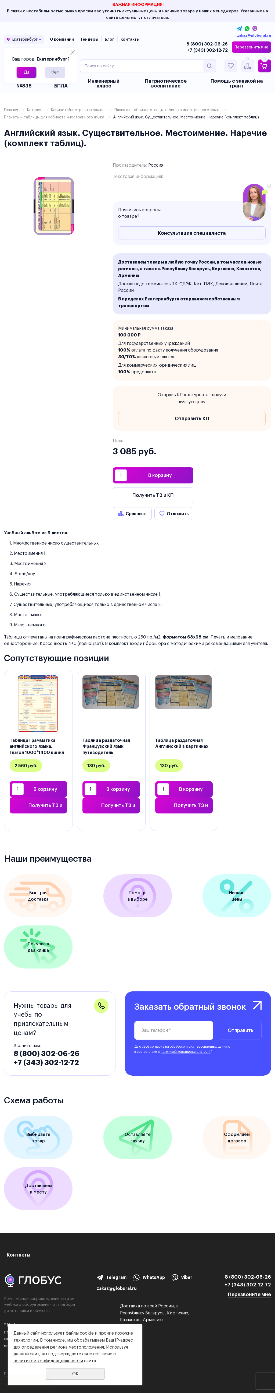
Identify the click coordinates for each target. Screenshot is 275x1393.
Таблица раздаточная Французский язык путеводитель (106, 746)
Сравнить (136, 513)
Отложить (178, 513)
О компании (62, 39)
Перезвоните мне (249, 1294)
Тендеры (89, 39)
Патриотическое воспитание (166, 83)
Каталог (34, 110)
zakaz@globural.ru (254, 35)
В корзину (160, 475)
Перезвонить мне (251, 47)
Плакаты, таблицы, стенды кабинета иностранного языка (167, 110)
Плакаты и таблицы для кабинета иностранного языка (54, 117)
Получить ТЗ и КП (153, 495)
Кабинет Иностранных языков (78, 110)
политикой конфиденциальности (186, 1051)
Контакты (130, 39)
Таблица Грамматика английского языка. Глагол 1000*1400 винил (37, 746)
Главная (11, 110)
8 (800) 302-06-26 (207, 43)
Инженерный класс (104, 83)
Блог (109, 39)
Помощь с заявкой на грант (237, 83)
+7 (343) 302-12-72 (207, 50)
